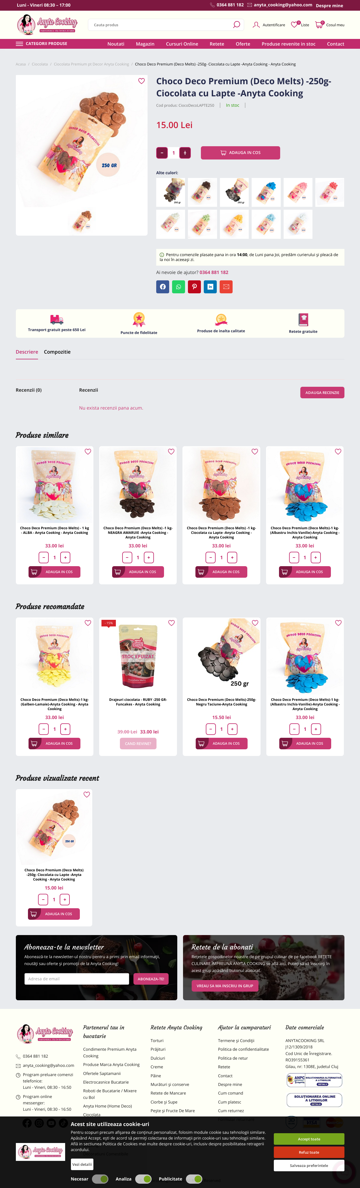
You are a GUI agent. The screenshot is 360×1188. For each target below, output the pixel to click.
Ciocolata (92, 1115)
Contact (335, 44)
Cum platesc (229, 1102)
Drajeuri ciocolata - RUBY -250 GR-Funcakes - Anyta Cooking (138, 702)
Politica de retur (233, 1058)
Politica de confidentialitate (243, 1049)
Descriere (27, 351)
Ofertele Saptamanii (102, 1073)
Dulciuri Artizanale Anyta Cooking (106, 1142)
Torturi (157, 1041)
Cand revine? (138, 743)
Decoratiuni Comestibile (105, 1154)
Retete (217, 44)
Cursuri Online (182, 44)
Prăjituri (158, 1049)
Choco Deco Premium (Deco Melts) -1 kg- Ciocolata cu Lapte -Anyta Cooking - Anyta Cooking (221, 533)
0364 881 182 (214, 272)
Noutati (116, 44)
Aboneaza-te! (151, 978)
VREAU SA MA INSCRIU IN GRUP (225, 985)
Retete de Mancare (168, 1093)
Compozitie (57, 351)
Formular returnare (236, 1119)
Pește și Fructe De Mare (173, 1111)
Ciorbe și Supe (164, 1102)
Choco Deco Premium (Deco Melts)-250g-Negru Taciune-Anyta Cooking (221, 702)
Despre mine (230, 1084)
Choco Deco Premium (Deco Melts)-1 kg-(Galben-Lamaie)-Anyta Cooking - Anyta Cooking (54, 704)
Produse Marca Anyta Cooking (111, 1064)
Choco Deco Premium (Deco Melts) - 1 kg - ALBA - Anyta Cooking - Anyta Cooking (54, 530)
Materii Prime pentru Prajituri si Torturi (111, 1127)
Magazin (145, 44)
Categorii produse (46, 44)
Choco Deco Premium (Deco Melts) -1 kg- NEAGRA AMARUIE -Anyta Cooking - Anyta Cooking (138, 533)
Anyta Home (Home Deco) (107, 1106)
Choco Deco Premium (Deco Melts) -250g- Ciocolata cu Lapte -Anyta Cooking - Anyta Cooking (54, 875)
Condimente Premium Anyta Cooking (110, 1052)
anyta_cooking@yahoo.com (45, 1065)
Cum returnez (231, 1111)
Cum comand (230, 1093)
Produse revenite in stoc (289, 44)
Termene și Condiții (236, 1041)
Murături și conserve (170, 1084)
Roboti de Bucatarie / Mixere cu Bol (110, 1094)
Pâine (156, 1076)
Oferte (243, 44)
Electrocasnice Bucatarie (106, 1082)
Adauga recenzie (322, 392)
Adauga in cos (240, 153)
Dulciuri (158, 1058)
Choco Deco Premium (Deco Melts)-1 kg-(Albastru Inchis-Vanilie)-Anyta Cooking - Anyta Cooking (305, 533)
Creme (157, 1067)
